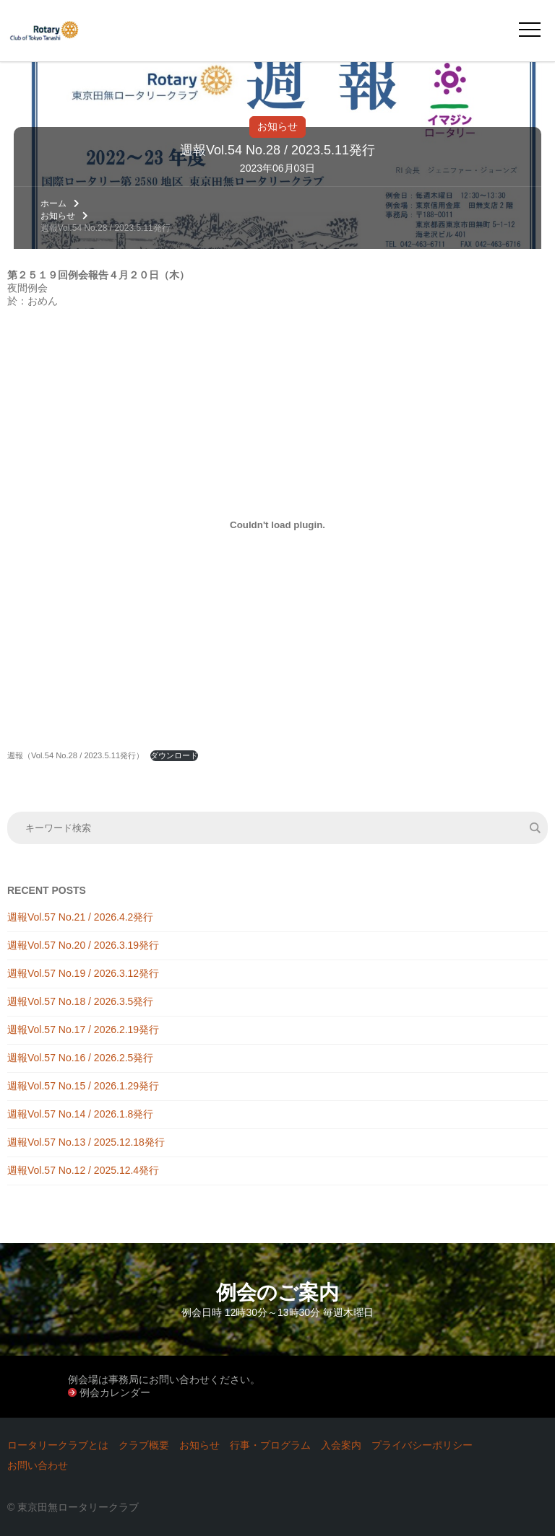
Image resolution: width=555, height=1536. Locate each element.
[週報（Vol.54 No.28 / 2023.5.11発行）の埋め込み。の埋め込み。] (277, 524)
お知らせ (277, 126)
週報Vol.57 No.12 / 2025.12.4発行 (83, 1170)
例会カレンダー (114, 1392)
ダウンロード (174, 755)
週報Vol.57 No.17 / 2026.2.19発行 (83, 1029)
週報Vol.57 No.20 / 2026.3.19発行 (83, 945)
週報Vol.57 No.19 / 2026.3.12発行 (83, 973)
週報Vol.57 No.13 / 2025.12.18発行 (86, 1142)
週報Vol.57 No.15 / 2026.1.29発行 (83, 1086)
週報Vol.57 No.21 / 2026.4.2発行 (80, 917)
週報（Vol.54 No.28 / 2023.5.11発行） (75, 755)
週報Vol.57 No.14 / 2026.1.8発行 (80, 1114)
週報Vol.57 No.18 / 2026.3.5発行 (80, 1001)
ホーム (53, 203)
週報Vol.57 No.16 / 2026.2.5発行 (80, 1057)
